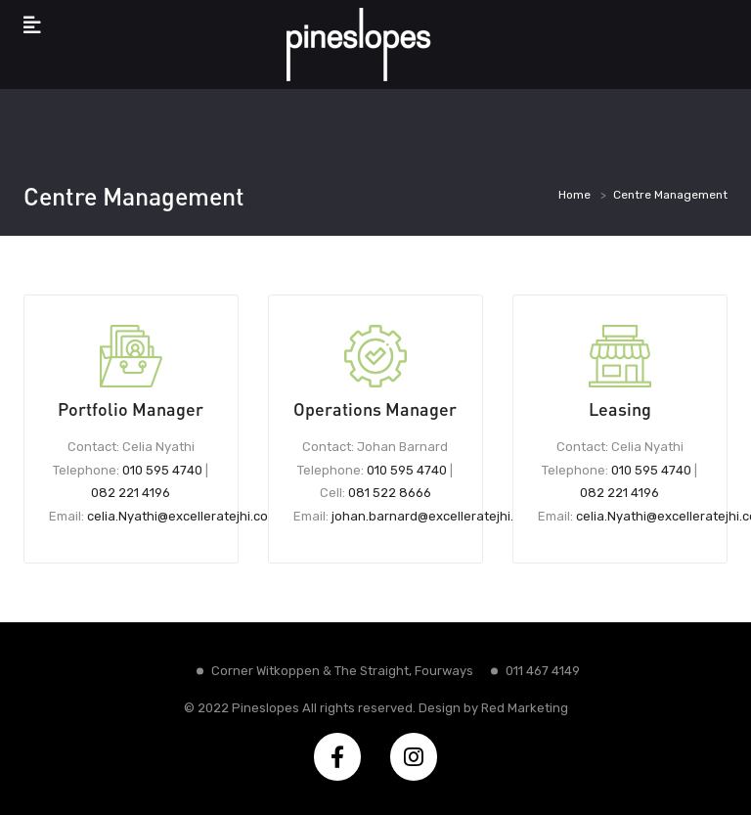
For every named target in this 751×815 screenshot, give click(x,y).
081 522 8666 (389, 492)
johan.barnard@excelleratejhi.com (435, 516)
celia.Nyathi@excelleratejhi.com (183, 516)
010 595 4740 (162, 470)
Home (574, 195)
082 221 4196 (130, 492)
